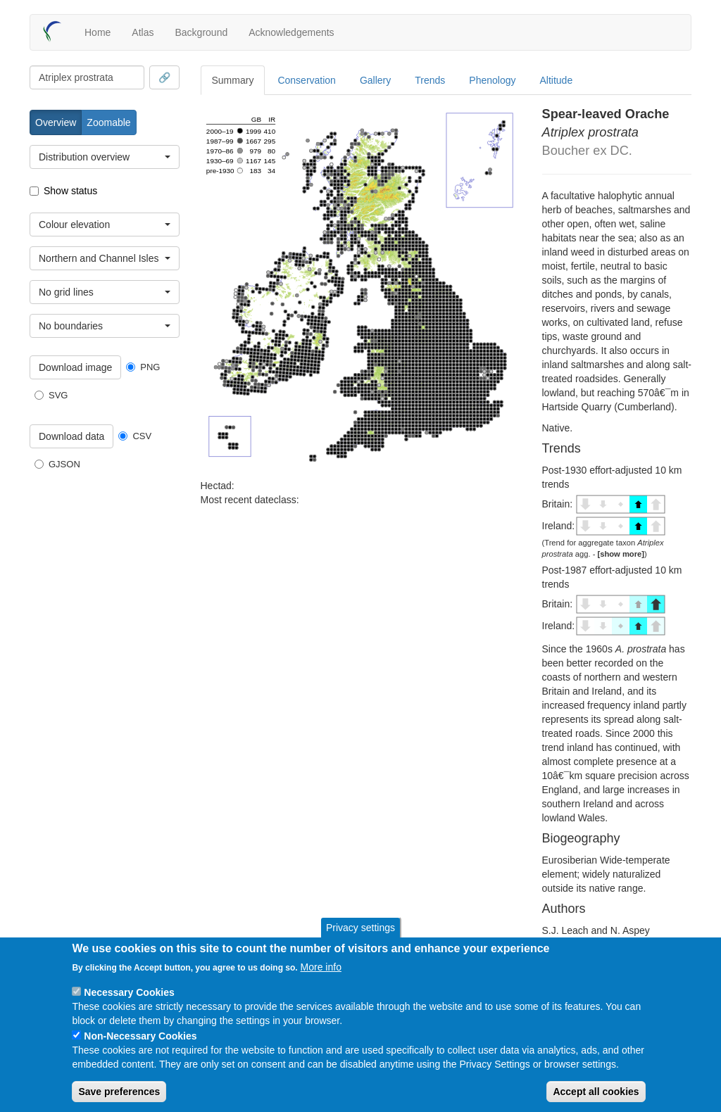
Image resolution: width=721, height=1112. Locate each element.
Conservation (306, 80)
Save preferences (119, 1091)
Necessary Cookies (129, 992)
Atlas (142, 32)
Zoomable (108, 122)
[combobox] (87, 77)
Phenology (492, 80)
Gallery (375, 80)
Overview (55, 122)
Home (97, 32)
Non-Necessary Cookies (140, 1036)
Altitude (556, 80)
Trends (430, 80)
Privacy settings (360, 927)
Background (201, 32)
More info (321, 967)
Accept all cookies (596, 1091)
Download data (71, 436)
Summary (233, 80)
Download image (75, 367)
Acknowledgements (291, 32)
